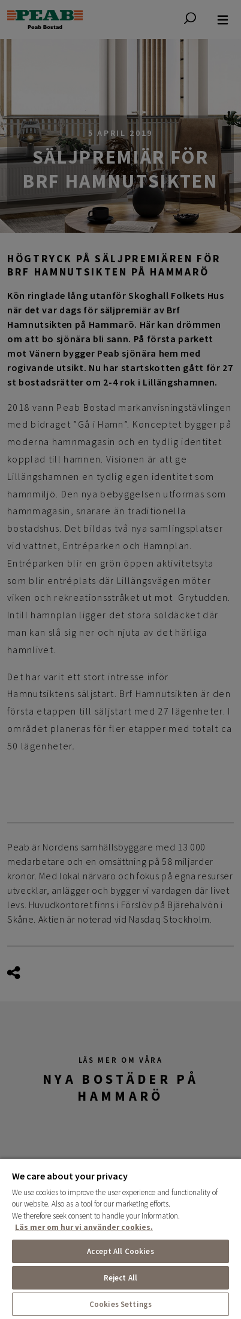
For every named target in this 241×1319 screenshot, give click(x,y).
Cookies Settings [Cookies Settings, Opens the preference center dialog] (120, 1304)
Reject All (120, 1278)
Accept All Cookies (120, 1251)
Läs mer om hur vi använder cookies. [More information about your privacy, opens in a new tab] (84, 1227)
